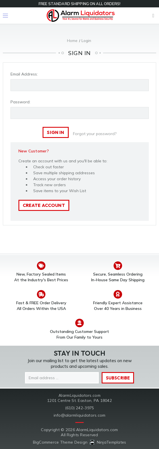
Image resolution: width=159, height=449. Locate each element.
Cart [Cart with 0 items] (153, 15)
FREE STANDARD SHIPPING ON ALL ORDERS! (79, 3)
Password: (20, 101)
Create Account (44, 205)
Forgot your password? (94, 133)
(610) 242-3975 (79, 407)
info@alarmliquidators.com (80, 415)
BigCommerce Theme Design (60, 442)
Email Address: (24, 74)
